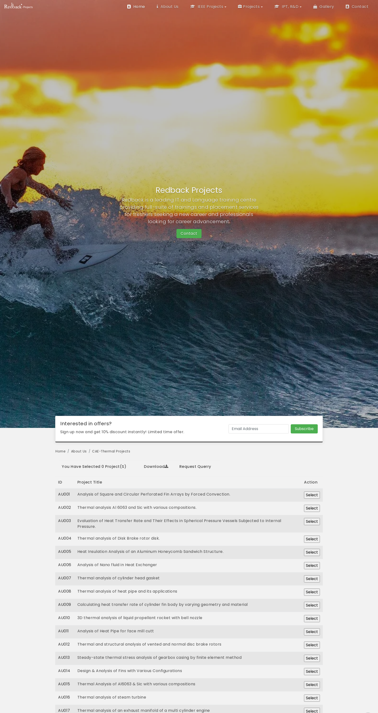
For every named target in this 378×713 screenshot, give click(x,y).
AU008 (64, 591)
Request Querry (195, 466)
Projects (249, 6)
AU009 (64, 604)
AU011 (63, 631)
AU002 (64, 507)
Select (312, 495)
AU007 (64, 578)
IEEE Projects (206, 6)
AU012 (64, 644)
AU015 (64, 684)
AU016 (64, 697)
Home (136, 6)
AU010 (64, 618)
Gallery (323, 6)
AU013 (64, 657)
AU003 (64, 520)
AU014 (64, 671)
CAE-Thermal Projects (111, 451)
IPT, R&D (286, 6)
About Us (168, 6)
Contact (357, 6)
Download (156, 466)
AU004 (65, 538)
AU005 (64, 551)
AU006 (64, 565)
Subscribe (304, 429)
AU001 (64, 494)
